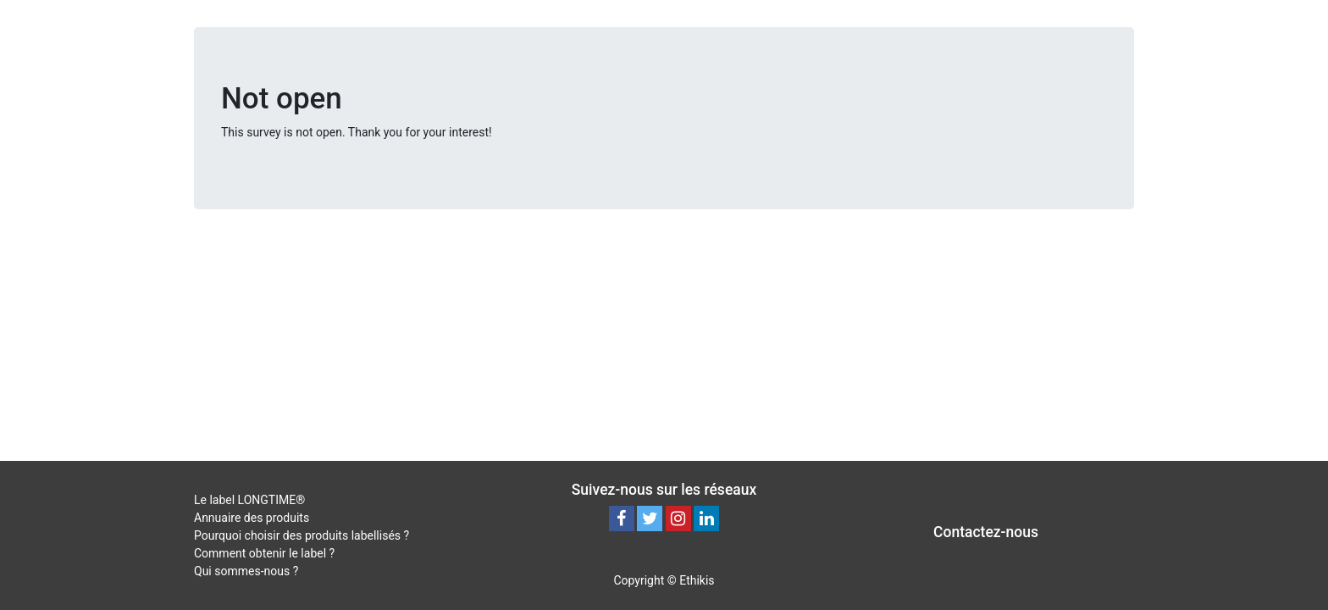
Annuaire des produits (251, 517)
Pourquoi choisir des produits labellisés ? (301, 535)
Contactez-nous (985, 532)
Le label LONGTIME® (249, 500)
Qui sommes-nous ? (246, 571)
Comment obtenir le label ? (264, 553)
